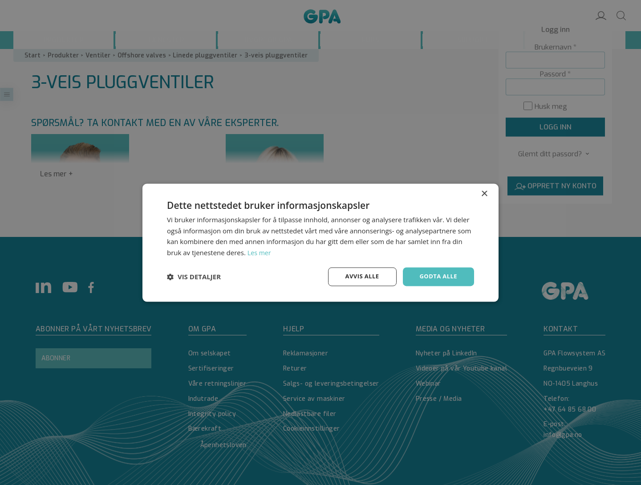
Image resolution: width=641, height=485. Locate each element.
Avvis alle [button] (358, 276)
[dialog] (320, 242)
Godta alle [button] (437, 276)
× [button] (484, 193)
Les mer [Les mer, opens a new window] (259, 252)
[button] (194, 277)
